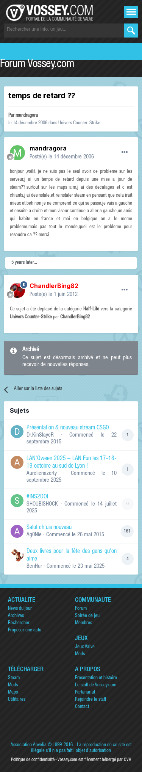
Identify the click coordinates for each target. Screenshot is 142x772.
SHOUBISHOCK (42, 504)
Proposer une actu (24, 630)
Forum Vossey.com (37, 64)
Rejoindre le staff (90, 699)
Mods (80, 654)
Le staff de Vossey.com (95, 685)
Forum (81, 608)
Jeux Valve (85, 647)
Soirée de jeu (87, 616)
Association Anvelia (29, 745)
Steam (14, 678)
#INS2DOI (37, 497)
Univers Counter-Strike (79, 123)
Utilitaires (16, 699)
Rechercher (19, 623)
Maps (13, 692)
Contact (82, 707)
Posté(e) (62, 157)
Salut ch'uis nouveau (49, 528)
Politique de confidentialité (33, 760)
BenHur (34, 566)
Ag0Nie (34, 535)
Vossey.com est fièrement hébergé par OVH (94, 760)
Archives (16, 616)
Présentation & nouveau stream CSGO (68, 428)
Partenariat (85, 692)
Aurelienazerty (42, 473)
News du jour (20, 608)
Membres (83, 623)
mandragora (27, 115)
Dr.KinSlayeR (40, 435)
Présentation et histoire (96, 678)
